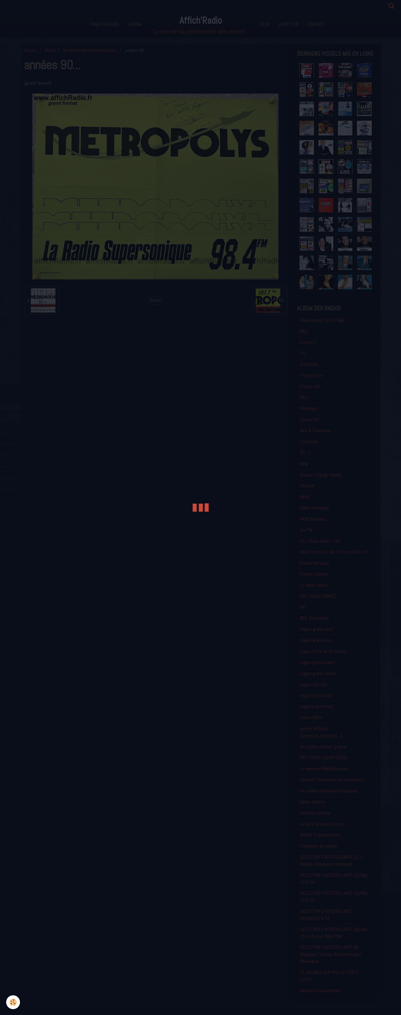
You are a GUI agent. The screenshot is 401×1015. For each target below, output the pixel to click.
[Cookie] (13, 1002)
